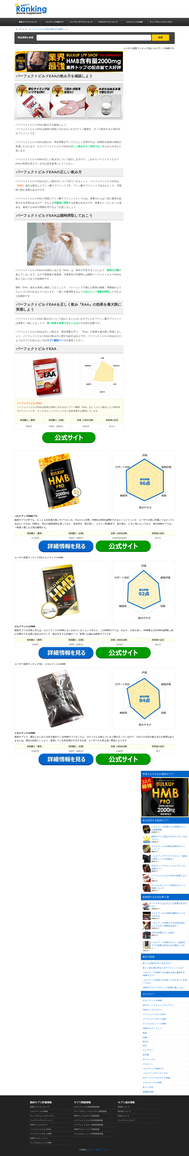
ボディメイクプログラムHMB (156, 1078)
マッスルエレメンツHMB (154, 1023)
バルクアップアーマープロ (155, 1073)
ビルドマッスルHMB (152, 1000)
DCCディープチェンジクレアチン (158, 1005)
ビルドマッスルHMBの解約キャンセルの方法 (168, 914)
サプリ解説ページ (56, 340)
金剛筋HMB (148, 1092)
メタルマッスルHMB (152, 1082)
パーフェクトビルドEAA (154, 1014)
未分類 (146, 1054)
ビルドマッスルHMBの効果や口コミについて (168, 847)
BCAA (145, 1041)
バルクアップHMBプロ (153, 1068)
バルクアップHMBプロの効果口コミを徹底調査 (168, 828)
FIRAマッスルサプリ (152, 1010)
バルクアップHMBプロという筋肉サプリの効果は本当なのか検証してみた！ (168, 945)
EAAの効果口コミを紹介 (162, 932)
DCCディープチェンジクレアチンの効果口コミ (168, 867)
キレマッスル (149, 1059)
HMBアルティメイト (152, 1028)
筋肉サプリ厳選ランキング (97, 1150)
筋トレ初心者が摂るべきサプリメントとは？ (163, 968)
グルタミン (148, 1064)
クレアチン (148, 1050)
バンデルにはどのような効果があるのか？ (169, 904)
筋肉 (145, 1033)
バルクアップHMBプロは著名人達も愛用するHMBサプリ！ (164, 974)
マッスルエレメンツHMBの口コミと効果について (168, 886)
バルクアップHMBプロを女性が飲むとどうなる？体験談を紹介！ (168, 924)
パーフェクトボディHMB (154, 1019)
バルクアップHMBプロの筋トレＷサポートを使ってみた (165, 981)
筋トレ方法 (148, 1087)
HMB (145, 1037)
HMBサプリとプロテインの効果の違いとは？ (164, 987)
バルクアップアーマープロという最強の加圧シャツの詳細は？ (169, 857)
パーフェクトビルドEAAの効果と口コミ (169, 877)
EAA (145, 1046)
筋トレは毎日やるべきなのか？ (157, 963)
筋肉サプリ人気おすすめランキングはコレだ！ (169, 838)
